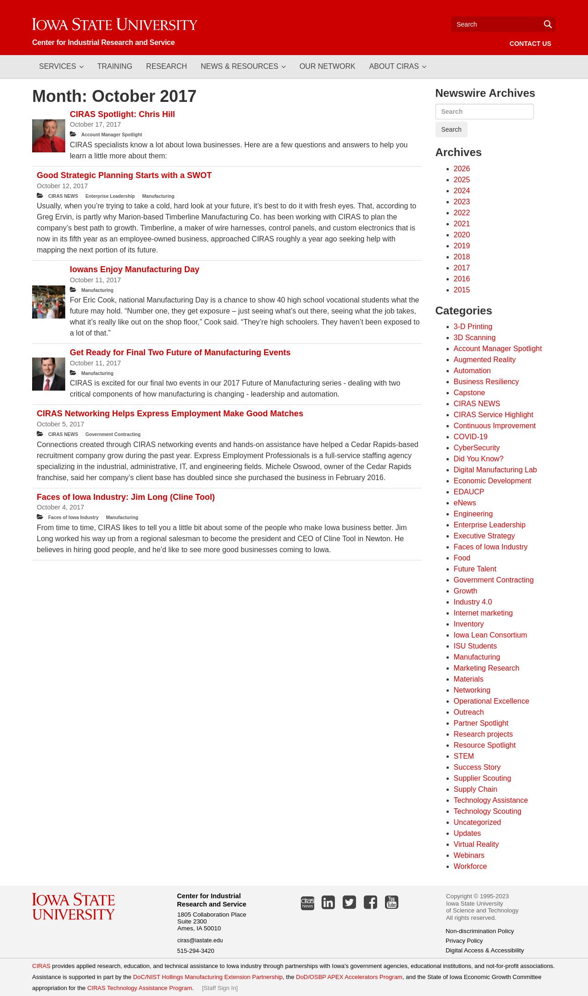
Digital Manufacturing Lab (495, 470)
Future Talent (475, 569)
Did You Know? (479, 459)
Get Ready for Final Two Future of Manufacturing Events (180, 352)
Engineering (473, 514)
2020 (462, 235)
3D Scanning (475, 337)
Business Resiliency (486, 382)
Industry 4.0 (473, 602)
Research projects (483, 734)
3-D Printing (473, 326)
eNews (465, 503)
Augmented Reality (485, 360)
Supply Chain (476, 789)
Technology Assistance (491, 800)
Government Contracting (113, 434)
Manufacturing (158, 196)
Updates (467, 833)
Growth (466, 591)
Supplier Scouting (482, 778)
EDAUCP (469, 492)
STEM (464, 756)
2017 (462, 268)
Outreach (469, 712)
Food (462, 558)
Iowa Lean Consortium (490, 635)
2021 (462, 224)
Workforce (470, 866)
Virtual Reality (476, 844)
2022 (462, 213)
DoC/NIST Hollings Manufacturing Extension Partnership (208, 977)
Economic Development (492, 481)
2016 (462, 279)
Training (114, 66)
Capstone (470, 393)
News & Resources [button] (239, 66)
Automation (472, 371)
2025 (462, 180)
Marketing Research (487, 668)
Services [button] (57, 66)
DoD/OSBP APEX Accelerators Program (349, 977)
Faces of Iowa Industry (73, 517)
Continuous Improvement (495, 426)
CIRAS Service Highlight (493, 415)
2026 (462, 169)
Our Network (328, 66)
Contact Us (530, 43)
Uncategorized (477, 822)
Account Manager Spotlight (111, 134)
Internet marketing (483, 613)
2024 (462, 191)
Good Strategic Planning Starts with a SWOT (124, 175)
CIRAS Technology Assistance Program (139, 988)
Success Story (477, 767)
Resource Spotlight (485, 745)
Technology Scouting (488, 811)
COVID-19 (471, 437)
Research (166, 66)
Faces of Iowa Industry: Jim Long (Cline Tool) (126, 497)
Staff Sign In (220, 988)
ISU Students (475, 646)
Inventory (469, 624)
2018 (462, 257)
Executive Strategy (484, 536)
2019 (462, 246)
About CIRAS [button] (394, 66)
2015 (462, 290)
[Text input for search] (503, 24)
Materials (469, 679)
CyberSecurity (477, 448)
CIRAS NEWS (63, 196)
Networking (472, 690)
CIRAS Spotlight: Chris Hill (122, 114)
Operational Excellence (492, 701)
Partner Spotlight (481, 723)
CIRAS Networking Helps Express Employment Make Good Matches (170, 413)
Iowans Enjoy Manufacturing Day (134, 269)
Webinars (469, 855)
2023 (462, 202)
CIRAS (41, 965)
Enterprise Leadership (110, 196)
